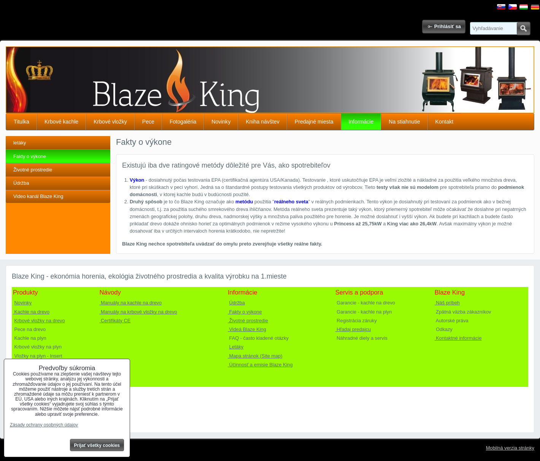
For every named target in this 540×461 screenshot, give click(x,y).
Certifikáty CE (115, 320)
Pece (148, 122)
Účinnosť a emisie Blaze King (260, 365)
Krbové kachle (61, 122)
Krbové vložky (110, 122)
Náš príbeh (447, 303)
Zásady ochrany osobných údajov (44, 425)
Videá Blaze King (247, 329)
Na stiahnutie (404, 122)
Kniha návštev (262, 122)
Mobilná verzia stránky (510, 448)
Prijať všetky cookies (97, 445)
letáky (19, 143)
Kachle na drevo (31, 312)
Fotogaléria (183, 122)
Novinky (220, 122)
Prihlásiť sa (447, 26)
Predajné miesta (314, 122)
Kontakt (444, 122)
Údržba (21, 183)
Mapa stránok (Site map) (255, 356)
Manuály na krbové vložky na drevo (138, 312)
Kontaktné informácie (458, 338)
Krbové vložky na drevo (39, 320)
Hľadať (523, 28)
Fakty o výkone (29, 156)
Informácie (361, 122)
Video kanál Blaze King (38, 196)
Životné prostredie (32, 170)
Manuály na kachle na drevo (131, 303)
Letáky (236, 347)
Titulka (21, 122)
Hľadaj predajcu (353, 329)
